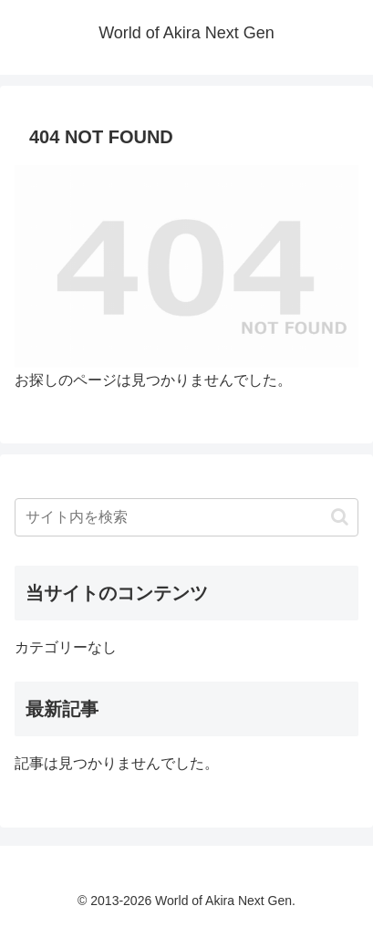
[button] (340, 516)
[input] (186, 517)
